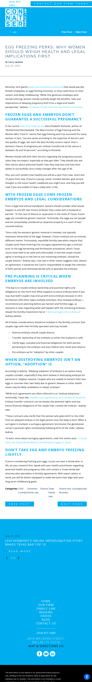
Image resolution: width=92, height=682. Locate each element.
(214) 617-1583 (15, 3)
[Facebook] (39, 654)
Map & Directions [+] (45, 646)
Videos (46, 616)
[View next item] (18, 558)
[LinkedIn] (52, 654)
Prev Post (20, 504)
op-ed (32, 125)
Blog (46, 619)
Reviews (46, 612)
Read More (20, 551)
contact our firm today (61, 3)
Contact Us (46, 623)
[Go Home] (7, 32)
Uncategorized (79, 488)
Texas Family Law (51, 492)
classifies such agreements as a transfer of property (57, 397)
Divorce (44, 488)
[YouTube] (46, 654)
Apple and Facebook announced (45, 86)
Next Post (72, 504)
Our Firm (46, 605)
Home (46, 601)
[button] (87, 677)
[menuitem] (46, 601)
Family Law (46, 608)
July (14, 31)
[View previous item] (6, 558)
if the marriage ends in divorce (62, 311)
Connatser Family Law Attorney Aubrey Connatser (55, 107)
